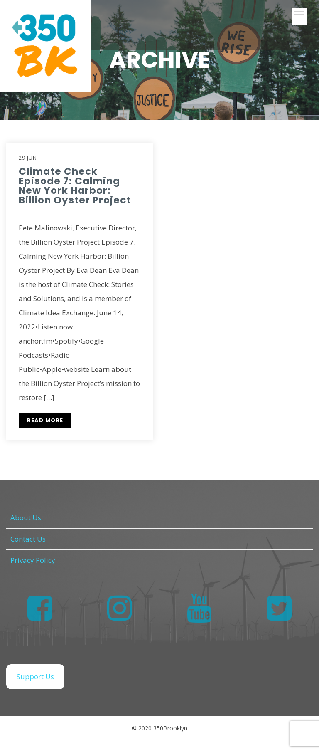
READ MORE (45, 420)
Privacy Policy (32, 560)
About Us (25, 517)
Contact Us (28, 539)
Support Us (35, 676)
